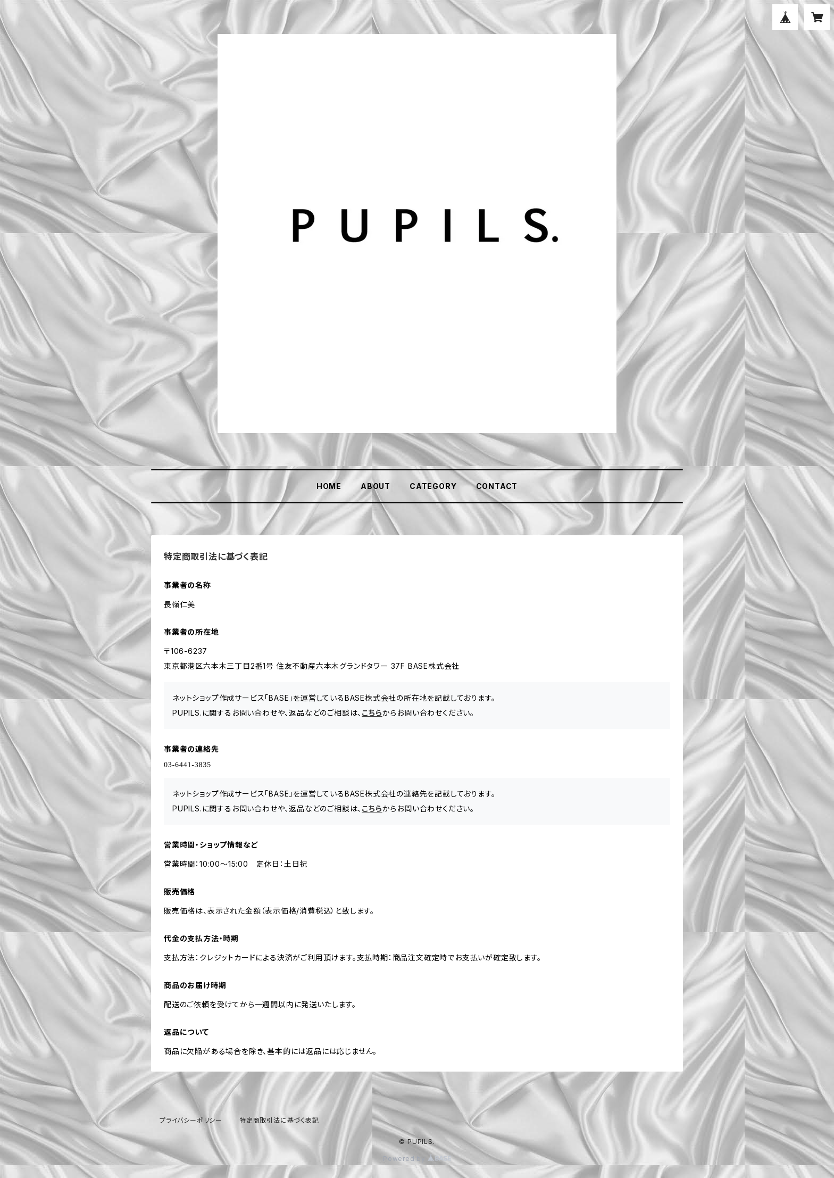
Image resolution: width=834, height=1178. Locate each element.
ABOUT (375, 486)
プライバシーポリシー (191, 1120)
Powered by (417, 1159)
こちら (372, 712)
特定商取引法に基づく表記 (279, 1120)
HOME (328, 486)
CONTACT (497, 486)
